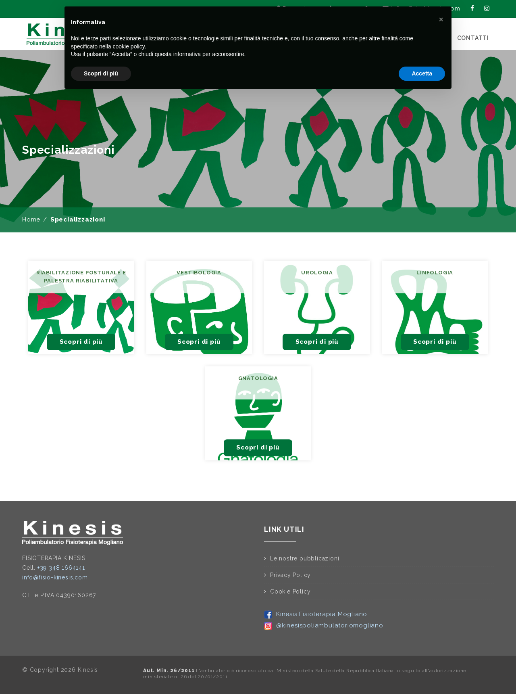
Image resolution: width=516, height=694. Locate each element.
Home (31, 219)
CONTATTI (473, 38)
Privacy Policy (290, 575)
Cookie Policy (290, 591)
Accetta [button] (422, 73)
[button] (441, 19)
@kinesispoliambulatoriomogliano (323, 625)
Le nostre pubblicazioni (304, 558)
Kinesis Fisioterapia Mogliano (315, 614)
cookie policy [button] (129, 46)
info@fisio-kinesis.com (55, 577)
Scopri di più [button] (101, 73)
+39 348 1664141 (61, 567)
